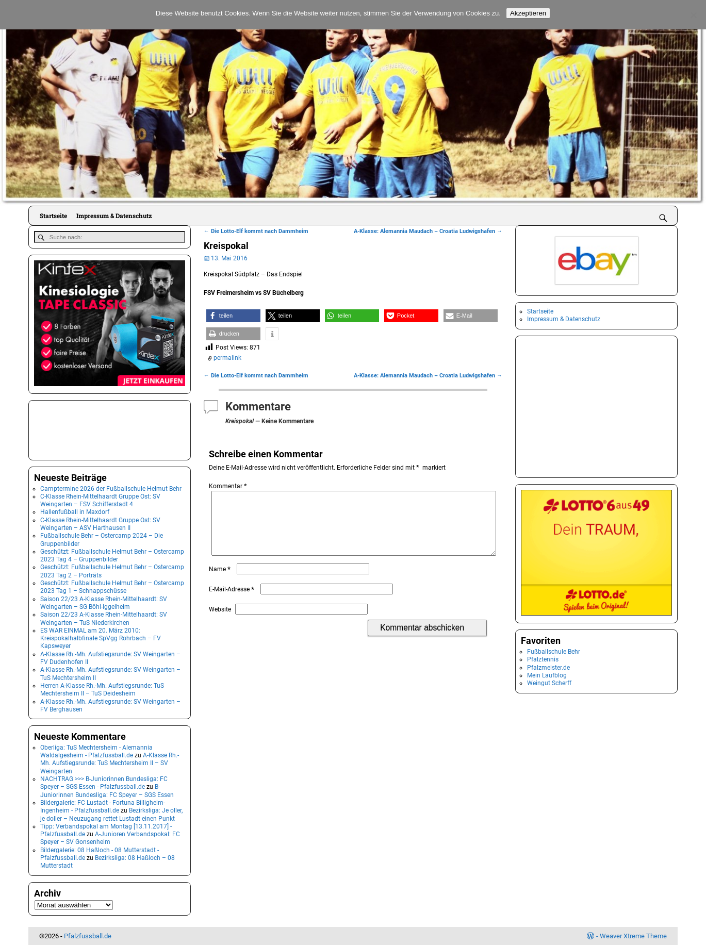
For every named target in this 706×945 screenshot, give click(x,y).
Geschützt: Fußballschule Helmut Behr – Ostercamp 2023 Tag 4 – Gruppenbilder (112, 555)
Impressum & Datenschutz (114, 215)
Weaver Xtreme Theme (633, 935)
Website (220, 621)
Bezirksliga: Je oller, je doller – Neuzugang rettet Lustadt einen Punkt (111, 813)
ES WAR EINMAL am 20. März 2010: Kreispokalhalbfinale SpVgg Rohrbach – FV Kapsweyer (100, 638)
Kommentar (229, 486)
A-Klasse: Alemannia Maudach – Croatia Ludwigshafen (428, 231)
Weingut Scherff (549, 683)
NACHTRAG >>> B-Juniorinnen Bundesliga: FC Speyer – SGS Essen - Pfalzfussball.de (104, 782)
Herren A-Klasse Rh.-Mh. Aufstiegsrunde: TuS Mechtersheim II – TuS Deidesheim (102, 689)
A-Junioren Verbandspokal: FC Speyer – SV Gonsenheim (110, 837)
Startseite (53, 215)
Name (221, 581)
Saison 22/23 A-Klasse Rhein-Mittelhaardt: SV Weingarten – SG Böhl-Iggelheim (103, 601)
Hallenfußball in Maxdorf (74, 511)
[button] (233, 315)
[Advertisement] (85, 428)
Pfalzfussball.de (87, 935)
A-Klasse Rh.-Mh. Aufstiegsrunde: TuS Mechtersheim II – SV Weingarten (109, 762)
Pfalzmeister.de (548, 667)
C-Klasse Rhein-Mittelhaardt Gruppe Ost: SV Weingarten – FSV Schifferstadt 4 (100, 499)
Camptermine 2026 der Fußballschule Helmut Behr (111, 487)
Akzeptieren (528, 13)
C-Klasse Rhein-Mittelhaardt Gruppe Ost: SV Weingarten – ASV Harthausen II (100, 523)
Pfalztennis (543, 659)
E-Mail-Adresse (232, 601)
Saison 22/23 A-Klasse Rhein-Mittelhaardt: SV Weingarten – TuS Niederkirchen (103, 617)
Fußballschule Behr (553, 651)
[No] (693, 15)
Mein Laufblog (547, 675)
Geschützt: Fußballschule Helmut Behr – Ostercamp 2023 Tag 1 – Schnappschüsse (112, 586)
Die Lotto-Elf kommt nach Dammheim (256, 231)
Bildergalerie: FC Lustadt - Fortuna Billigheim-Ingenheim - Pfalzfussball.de (102, 806)
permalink (227, 357)
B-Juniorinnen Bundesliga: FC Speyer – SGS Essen (107, 790)
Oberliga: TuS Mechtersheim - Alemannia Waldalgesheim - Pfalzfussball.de (96, 750)
